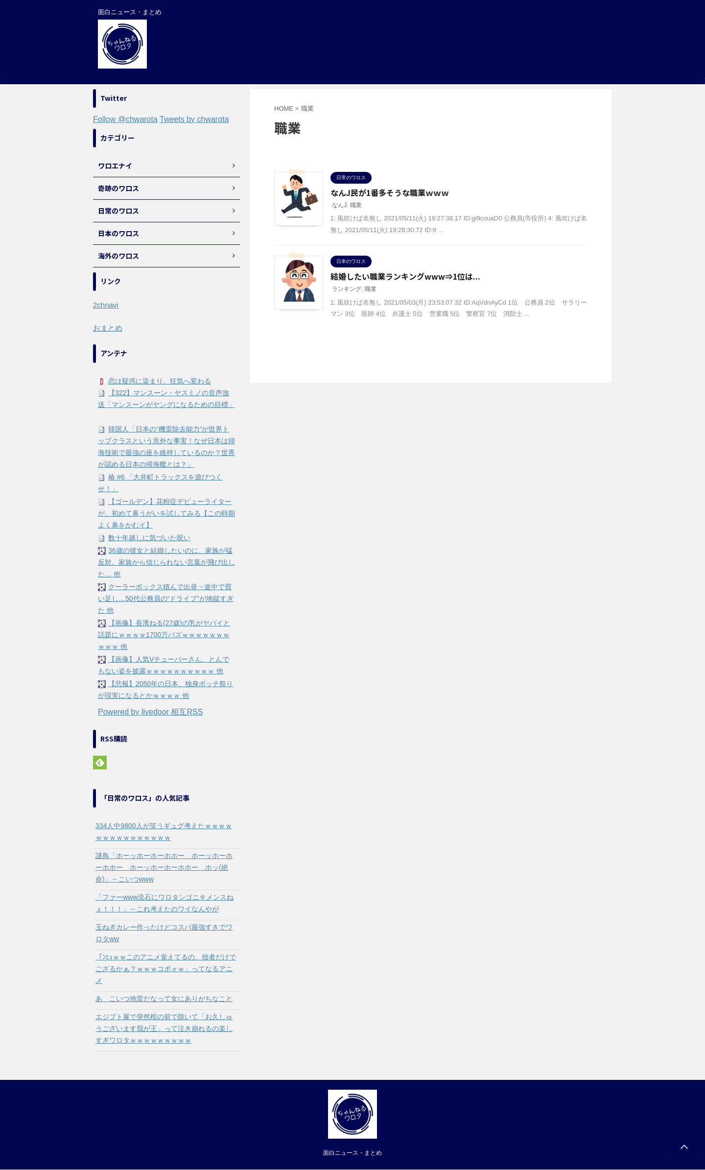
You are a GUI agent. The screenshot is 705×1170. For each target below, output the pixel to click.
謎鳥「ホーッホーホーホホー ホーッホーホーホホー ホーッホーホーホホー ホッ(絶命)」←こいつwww (164, 867)
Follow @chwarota (125, 119)
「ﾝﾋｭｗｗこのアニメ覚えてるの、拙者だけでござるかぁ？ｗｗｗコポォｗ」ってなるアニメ (165, 968)
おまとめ (107, 328)
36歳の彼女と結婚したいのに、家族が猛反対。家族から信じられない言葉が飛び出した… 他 (166, 562)
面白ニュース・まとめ (352, 1152)
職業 (356, 205)
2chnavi (105, 305)
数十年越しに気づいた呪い (149, 538)
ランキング (346, 289)
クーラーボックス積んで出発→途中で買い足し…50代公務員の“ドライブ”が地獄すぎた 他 (166, 598)
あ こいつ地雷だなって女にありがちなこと (164, 999)
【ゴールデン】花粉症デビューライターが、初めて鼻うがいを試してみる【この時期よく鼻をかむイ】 (166, 513)
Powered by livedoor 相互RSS (150, 712)
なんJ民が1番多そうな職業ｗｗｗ (389, 192)
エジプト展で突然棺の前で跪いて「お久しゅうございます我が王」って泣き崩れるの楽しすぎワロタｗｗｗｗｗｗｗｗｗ (164, 1028)
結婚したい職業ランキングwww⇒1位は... (405, 276)
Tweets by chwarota (194, 119)
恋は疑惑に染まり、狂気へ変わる (159, 381)
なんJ (339, 205)
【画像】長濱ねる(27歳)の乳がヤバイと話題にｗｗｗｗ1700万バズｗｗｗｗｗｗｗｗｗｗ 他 (164, 634)
